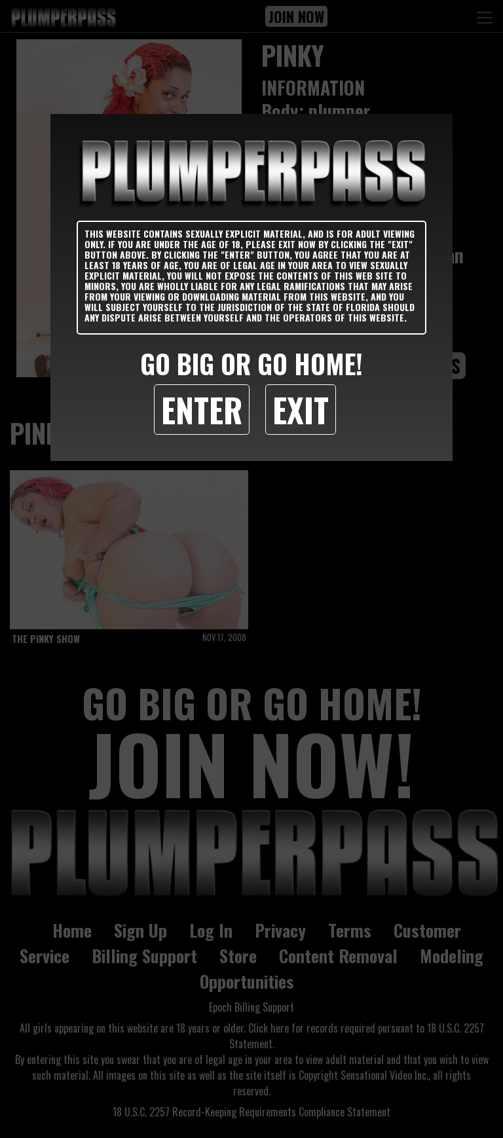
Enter (201, 409)
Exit (300, 409)
